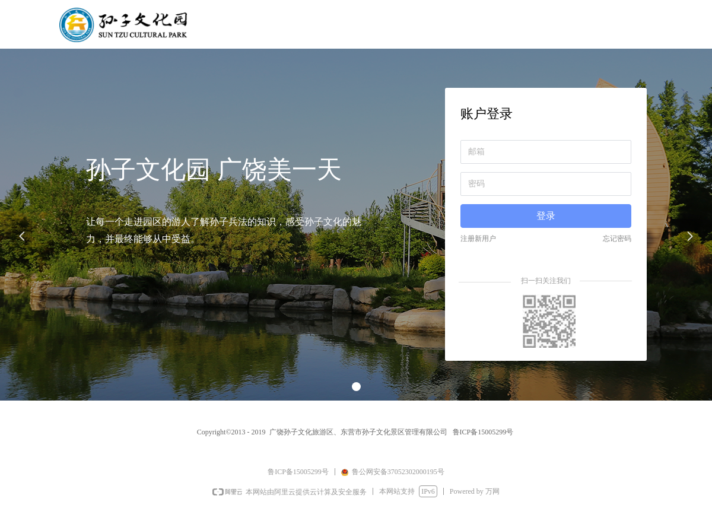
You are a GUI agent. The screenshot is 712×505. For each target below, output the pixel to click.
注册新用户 (478, 238)
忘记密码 (617, 238)
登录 (545, 216)
